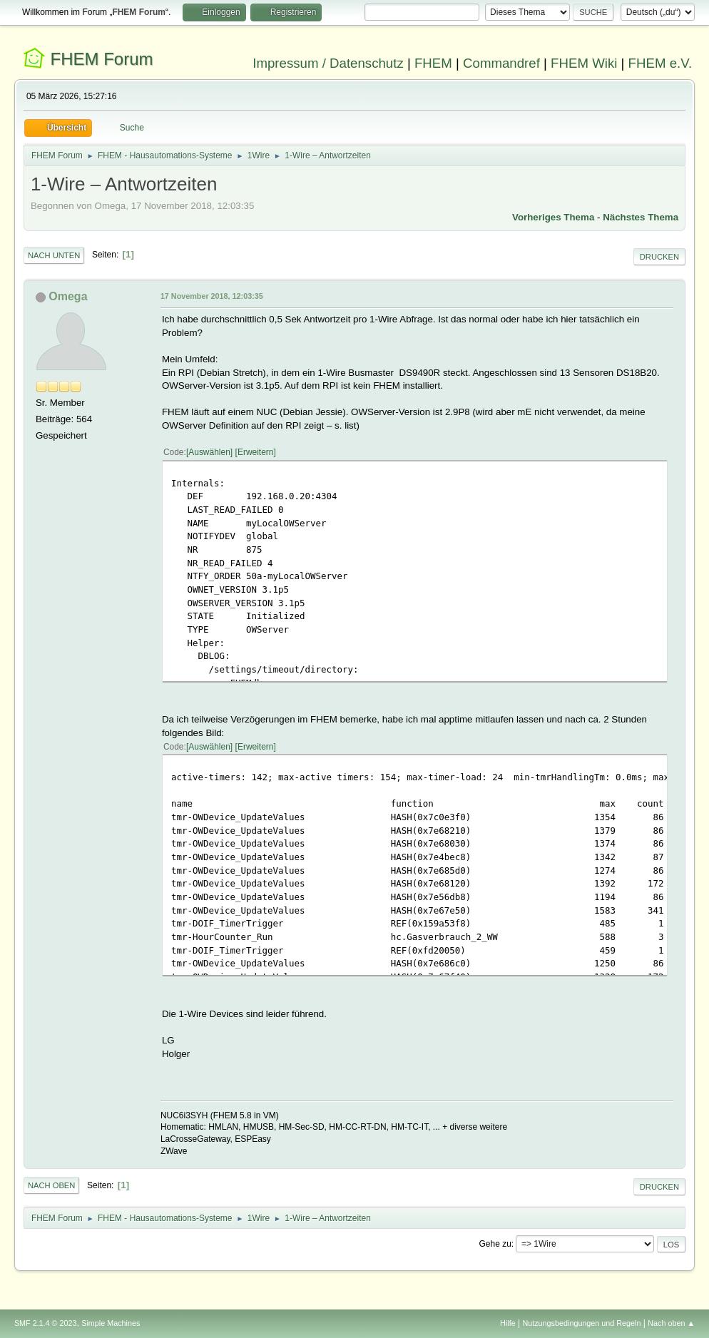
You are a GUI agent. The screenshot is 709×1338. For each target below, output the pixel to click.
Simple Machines (110, 1323)
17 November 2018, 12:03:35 (211, 296)
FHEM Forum (102, 58)
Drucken (659, 256)
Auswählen (209, 452)
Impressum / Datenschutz (328, 63)
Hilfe (508, 1323)
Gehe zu (495, 1244)
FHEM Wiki (584, 63)
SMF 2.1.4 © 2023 (45, 1323)
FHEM (433, 63)
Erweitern (256, 452)
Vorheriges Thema (553, 217)
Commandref (501, 63)
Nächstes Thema (640, 217)
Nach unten (54, 255)
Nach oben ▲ (671, 1323)
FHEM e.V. (660, 63)
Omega (68, 296)
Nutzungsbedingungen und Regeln (581, 1323)
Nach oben (52, 1185)
